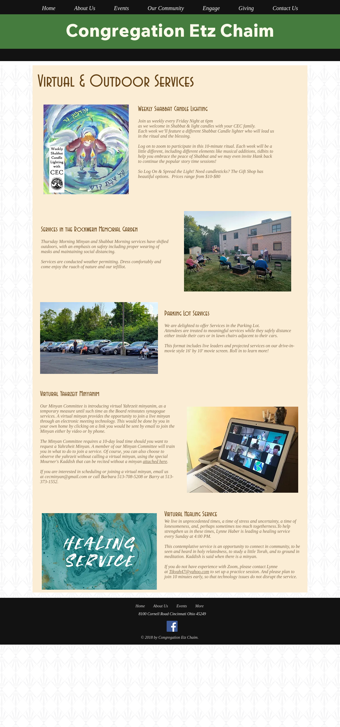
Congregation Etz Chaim (170, 30)
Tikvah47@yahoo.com (189, 571)
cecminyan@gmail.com (66, 476)
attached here (155, 461)
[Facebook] (172, 626)
